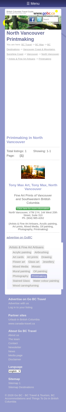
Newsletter (14, 347)
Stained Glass (21, 280)
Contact (13, 343)
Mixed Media (20, 266)
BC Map (39, 44)
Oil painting (40, 271)
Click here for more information (33, 208)
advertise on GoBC (19, 237)
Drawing (47, 256)
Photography (20, 275)
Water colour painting (46, 280)
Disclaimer (14, 359)
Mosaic (36, 266)
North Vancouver (50, 54)
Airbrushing (41, 252)
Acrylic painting (22, 252)
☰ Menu (33, 3)
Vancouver (32, 54)
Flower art (19, 261)
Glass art (33, 261)
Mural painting (21, 271)
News (11, 351)
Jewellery (48, 261)
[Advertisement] (33, 96)
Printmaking (45, 59)
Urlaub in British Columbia (24, 319)
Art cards (18, 256)
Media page (15, 355)
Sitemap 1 (14, 383)
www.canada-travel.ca (21, 323)
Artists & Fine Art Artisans (21, 59)
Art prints (32, 256)
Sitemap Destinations (21, 387)
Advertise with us (18, 303)
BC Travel (26, 44)
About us (13, 335)
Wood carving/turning (26, 285)
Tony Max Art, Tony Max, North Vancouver (33, 187)
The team (14, 339)
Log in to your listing (20, 307)
